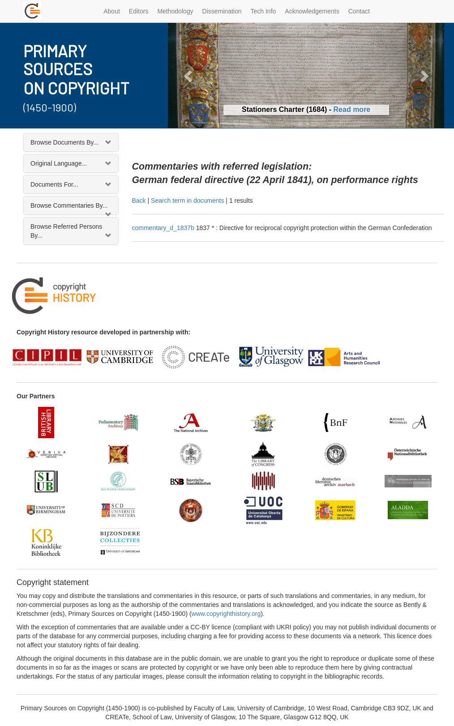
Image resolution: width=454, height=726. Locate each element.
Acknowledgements (312, 11)
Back (139, 200)
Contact (359, 11)
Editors (139, 11)
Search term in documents (187, 200)
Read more (352, 109)
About (111, 11)
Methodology (175, 11)
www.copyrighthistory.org (226, 613)
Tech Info (263, 11)
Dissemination (222, 11)
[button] (188, 75)
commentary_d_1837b (164, 227)
